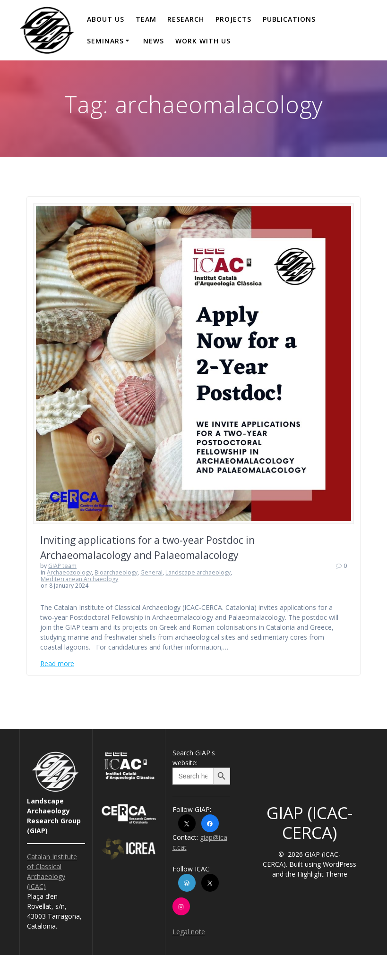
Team (146, 19)
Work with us (203, 40)
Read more (57, 663)
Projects (233, 19)
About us (105, 19)
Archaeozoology (69, 572)
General (151, 572)
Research (185, 19)
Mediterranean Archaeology (79, 579)
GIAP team (62, 566)
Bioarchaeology (116, 572)
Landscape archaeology (198, 572)
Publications (289, 19)
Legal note (188, 931)
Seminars (105, 40)
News (153, 40)
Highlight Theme (322, 874)
